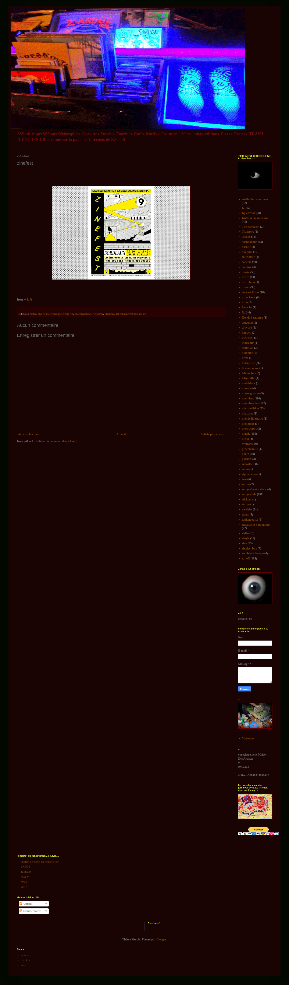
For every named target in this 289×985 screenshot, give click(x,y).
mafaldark (248, 383)
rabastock (248, 464)
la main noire (250, 368)
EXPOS (25, 866)
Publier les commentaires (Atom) (56, 441)
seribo (246, 484)
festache (247, 307)
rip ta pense (249, 474)
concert (246, 262)
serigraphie (96, 313)
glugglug (247, 322)
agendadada (249, 241)
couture (247, 267)
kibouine (247, 352)
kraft (245, 358)
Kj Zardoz (248, 213)
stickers (247, 499)
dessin (246, 272)
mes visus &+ (65, 313)
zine (244, 543)
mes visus (51, 313)
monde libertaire (252, 418)
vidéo (245, 533)
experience (249, 297)
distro (33, 313)
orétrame (248, 443)
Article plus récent (29, 434)
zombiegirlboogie (253, 553)
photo (245, 453)
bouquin (247, 252)
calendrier (248, 257)
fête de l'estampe (252, 317)
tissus (245, 514)
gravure (247, 327)
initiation (247, 348)
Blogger (161, 939)
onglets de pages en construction (40, 861)
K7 (244, 207)
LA (29, 299)
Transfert (248, 231)
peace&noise (82, 313)
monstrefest (249, 428)
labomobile (249, 373)
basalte (246, 247)
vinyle (246, 538)
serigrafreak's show (254, 489)
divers (41, 313)
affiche (246, 236)
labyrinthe (248, 378)
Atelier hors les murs (255, 199)
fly (243, 312)
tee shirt (247, 509)
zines (24, 882)
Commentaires (30, 911)
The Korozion (251, 226)
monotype (248, 423)
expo (245, 302)
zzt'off (142, 313)
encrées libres (250, 292)
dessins (25, 876)
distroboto (248, 282)
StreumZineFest (113, 313)
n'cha (245, 438)
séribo (246, 504)
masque (247, 388)
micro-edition (250, 408)
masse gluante (251, 393)
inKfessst (247, 337)
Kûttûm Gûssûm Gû (255, 218)
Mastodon (248, 738)
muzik (246, 433)
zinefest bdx (131, 313)
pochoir (247, 459)
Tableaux (26, 871)
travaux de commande (256, 524)
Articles (25, 903)
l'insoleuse (248, 363)
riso (244, 479)
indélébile (248, 342)
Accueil (121, 434)
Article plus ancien (212, 434)
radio (245, 469)
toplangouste (250, 519)
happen (246, 332)
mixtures (247, 413)
